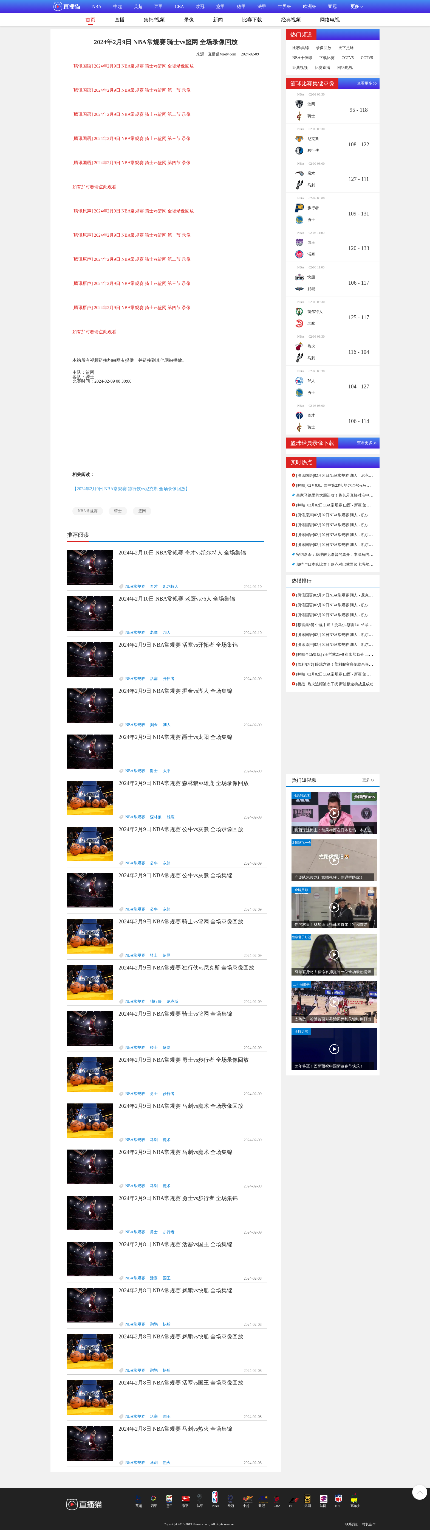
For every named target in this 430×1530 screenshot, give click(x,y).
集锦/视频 (154, 20)
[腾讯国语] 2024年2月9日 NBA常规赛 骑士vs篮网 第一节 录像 (131, 90)
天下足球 (346, 48)
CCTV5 (348, 58)
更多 (366, 780)
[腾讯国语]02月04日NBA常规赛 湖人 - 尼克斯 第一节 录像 (345, 475)
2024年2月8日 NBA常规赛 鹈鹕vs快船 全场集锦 (175, 1290)
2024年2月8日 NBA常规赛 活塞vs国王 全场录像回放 (180, 1383)
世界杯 (284, 6)
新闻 (218, 20)
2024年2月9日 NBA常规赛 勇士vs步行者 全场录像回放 (183, 1060)
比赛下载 (252, 20)
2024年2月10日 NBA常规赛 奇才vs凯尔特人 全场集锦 (182, 553)
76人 (167, 633)
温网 (307, 1506)
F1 (291, 1506)
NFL (338, 1506)
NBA (96, 6)
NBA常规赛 (88, 511)
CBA (179, 6)
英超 (138, 6)
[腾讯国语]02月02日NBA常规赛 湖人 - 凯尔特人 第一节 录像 (346, 545)
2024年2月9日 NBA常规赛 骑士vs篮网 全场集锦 (175, 1014)
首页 (90, 21)
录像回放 (323, 48)
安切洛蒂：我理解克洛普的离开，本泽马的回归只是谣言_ (345, 555)
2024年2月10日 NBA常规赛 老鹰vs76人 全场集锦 (176, 599)
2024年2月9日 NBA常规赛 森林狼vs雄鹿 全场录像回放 (183, 783)
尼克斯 (172, 1001)
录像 (189, 20)
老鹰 (154, 633)
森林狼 (156, 817)
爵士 (154, 771)
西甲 (158, 6)
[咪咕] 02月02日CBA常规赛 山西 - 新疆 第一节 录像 (339, 505)
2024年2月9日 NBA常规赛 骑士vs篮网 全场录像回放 (180, 921)
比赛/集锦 (300, 48)
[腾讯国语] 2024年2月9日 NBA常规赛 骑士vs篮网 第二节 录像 (131, 114)
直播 (120, 20)
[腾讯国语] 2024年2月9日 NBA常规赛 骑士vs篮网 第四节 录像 (131, 162)
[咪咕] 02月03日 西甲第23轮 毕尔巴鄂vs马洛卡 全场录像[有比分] (350, 485)
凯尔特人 (170, 586)
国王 (167, 1278)
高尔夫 (355, 1506)
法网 (323, 1506)
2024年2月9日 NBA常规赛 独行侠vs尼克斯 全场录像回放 (186, 968)
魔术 (167, 1140)
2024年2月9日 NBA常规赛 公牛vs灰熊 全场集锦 (175, 875)
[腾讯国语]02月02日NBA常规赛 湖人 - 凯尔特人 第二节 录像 (346, 535)
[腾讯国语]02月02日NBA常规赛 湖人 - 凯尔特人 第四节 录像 (346, 525)
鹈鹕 (154, 1324)
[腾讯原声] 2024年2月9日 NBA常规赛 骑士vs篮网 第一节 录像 (131, 235)
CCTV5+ (368, 58)
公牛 (154, 863)
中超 (117, 6)
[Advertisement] (165, 426)
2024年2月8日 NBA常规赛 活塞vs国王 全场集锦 (175, 1244)
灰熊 (167, 863)
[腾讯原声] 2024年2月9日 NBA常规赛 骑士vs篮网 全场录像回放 (133, 211)
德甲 (241, 6)
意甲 (220, 6)
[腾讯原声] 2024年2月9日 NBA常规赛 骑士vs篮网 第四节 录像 (131, 307)
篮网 (142, 511)
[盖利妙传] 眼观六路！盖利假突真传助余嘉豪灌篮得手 (342, 664)
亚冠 (332, 6)
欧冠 (200, 6)
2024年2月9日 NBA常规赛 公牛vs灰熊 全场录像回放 (180, 829)
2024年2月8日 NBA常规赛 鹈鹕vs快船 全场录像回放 (180, 1336)
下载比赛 (327, 58)
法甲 (262, 6)
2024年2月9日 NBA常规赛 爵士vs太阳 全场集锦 (175, 737)
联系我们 (351, 1524)
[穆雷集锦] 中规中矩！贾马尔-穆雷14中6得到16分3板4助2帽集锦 (350, 625)
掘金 (154, 725)
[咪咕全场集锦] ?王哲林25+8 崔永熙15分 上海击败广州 (342, 654)
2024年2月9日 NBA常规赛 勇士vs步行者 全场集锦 (178, 1198)
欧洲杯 (309, 6)
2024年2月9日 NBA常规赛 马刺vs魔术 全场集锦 (175, 1152)
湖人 (167, 725)
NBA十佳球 (302, 58)
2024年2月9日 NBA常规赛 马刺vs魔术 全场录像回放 (180, 1106)
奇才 (154, 586)
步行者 (168, 1094)
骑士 (118, 511)
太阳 (167, 771)
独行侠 (156, 1001)
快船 (167, 1324)
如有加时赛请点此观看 (94, 186)
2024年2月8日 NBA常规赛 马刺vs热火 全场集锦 (175, 1429)
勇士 (154, 1094)
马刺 (154, 1140)
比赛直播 (322, 68)
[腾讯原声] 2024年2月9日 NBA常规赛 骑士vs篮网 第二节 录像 (131, 259)
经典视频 (291, 20)
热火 (167, 1463)
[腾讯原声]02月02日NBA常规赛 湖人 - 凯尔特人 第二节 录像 (346, 515)
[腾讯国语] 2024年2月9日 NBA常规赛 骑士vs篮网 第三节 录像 (131, 138)
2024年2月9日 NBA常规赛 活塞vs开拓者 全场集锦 (178, 645)
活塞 (154, 679)
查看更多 (364, 83)
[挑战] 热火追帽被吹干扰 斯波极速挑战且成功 (335, 684)
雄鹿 (170, 817)
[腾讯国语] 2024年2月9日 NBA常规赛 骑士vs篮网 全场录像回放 (133, 66)
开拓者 (168, 679)
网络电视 (330, 20)
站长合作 (368, 1524)
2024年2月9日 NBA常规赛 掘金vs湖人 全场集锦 (175, 691)
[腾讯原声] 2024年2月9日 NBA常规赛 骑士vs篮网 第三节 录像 (131, 283)
